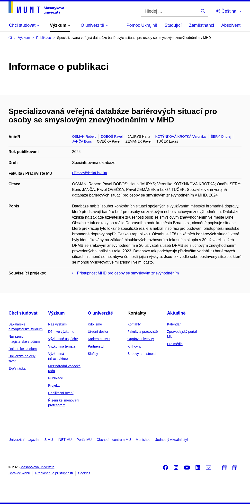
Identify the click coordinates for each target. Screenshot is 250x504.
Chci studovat (23, 313)
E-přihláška (17, 368)
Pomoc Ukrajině (141, 25)
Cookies (84, 473)
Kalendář (174, 324)
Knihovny (134, 346)
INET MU (65, 440)
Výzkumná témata (61, 346)
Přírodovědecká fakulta (89, 173)
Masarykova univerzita (37, 467)
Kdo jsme (95, 324)
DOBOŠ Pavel (112, 136)
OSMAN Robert (84, 136)
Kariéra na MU (99, 339)
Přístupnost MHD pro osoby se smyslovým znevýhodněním (128, 273)
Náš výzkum (57, 324)
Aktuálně (176, 313)
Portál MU (84, 440)
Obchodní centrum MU (114, 440)
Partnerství (96, 346)
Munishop (143, 440)
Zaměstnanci (201, 25)
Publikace (55, 378)
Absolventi (231, 25)
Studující (173, 25)
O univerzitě (100, 313)
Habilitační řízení (60, 393)
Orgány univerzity (140, 339)
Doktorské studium (23, 349)
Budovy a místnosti (141, 354)
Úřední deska (98, 331)
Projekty (54, 385)
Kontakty (134, 324)
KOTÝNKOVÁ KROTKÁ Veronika (180, 136)
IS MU (48, 440)
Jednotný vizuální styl (171, 440)
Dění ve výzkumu (61, 331)
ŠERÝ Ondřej (221, 136)
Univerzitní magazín (24, 440)
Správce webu (19, 473)
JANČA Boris (82, 141)
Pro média (175, 344)
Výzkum (56, 313)
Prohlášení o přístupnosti (54, 473)
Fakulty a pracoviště (142, 331)
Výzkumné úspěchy (63, 339)
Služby (93, 354)
